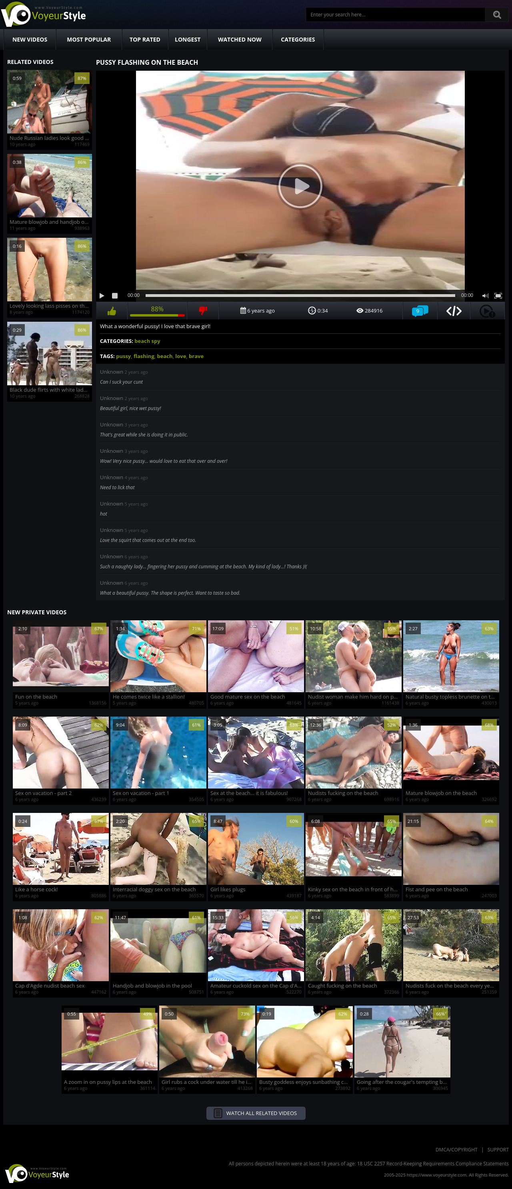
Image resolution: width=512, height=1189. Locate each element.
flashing (144, 356)
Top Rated (145, 39)
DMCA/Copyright (457, 1149)
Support (498, 1149)
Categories (298, 39)
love (180, 356)
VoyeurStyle (36, 1173)
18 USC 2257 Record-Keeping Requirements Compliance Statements (433, 1163)
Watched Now (240, 39)
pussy (123, 356)
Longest (187, 39)
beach (164, 356)
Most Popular (89, 39)
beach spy (147, 341)
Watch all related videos (261, 1113)
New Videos (29, 39)
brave (196, 356)
